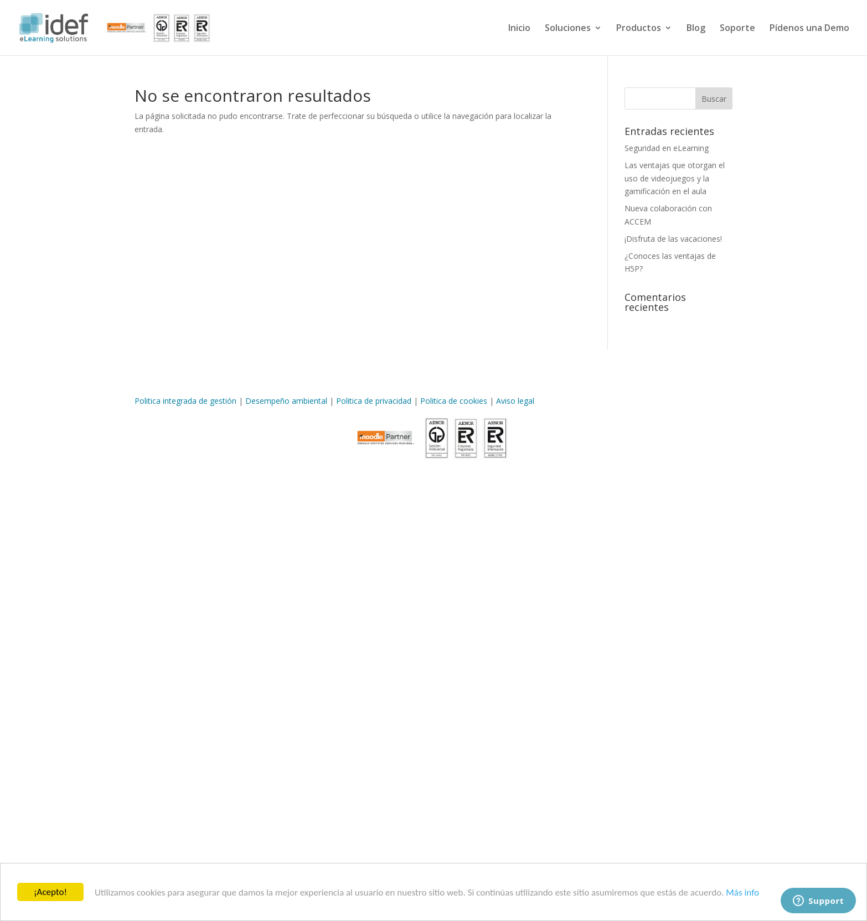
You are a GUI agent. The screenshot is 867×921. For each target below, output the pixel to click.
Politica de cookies (453, 401)
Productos (638, 29)
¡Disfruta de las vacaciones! (673, 238)
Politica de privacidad (373, 401)
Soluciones (568, 29)
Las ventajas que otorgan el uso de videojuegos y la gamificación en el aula (675, 178)
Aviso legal (515, 401)
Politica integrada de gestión (185, 401)
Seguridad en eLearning (667, 148)
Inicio (519, 29)
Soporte (737, 29)
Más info (742, 892)
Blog (696, 29)
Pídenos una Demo (809, 29)
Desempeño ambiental (286, 401)
